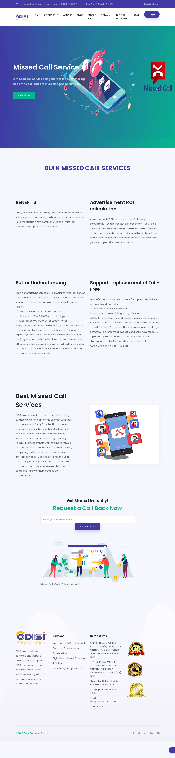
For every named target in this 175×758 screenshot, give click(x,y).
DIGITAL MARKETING (123, 16)
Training (57, 663)
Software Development (66, 648)
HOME (36, 15)
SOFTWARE (51, 15)
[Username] (87, 519)
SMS (80, 15)
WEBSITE (67, 15)
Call (137, 15)
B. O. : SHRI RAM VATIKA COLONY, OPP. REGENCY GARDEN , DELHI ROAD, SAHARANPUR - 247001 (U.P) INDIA (105, 669)
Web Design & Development (69, 643)
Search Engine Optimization (68, 668)
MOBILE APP (92, 16)
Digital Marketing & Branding (69, 658)
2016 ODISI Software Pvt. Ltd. (34, 733)
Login (152, 14)
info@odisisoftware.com (104, 701)
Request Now (87, 526)
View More (24, 95)
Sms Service (60, 653)
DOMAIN (106, 15)
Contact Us (96, 706)
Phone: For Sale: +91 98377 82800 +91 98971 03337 (105, 682)
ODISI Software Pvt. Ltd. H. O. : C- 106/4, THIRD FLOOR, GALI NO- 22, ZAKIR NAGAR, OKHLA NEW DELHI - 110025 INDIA (106, 650)
